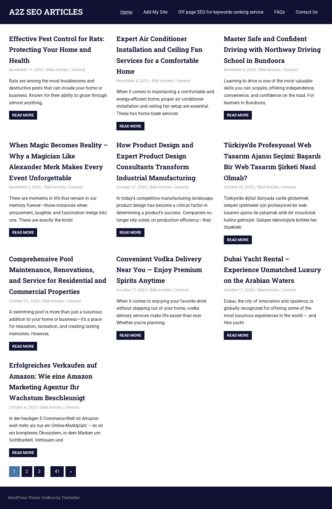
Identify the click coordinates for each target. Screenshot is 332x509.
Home (126, 12)
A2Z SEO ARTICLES (46, 12)
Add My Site (155, 12)
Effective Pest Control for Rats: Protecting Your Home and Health (54, 49)
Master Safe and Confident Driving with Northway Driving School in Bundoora (269, 49)
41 (57, 471)
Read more (23, 115)
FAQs (279, 12)
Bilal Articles (57, 69)
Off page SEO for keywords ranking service (220, 12)
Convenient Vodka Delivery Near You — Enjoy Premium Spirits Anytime (161, 269)
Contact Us (307, 12)
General (78, 69)
